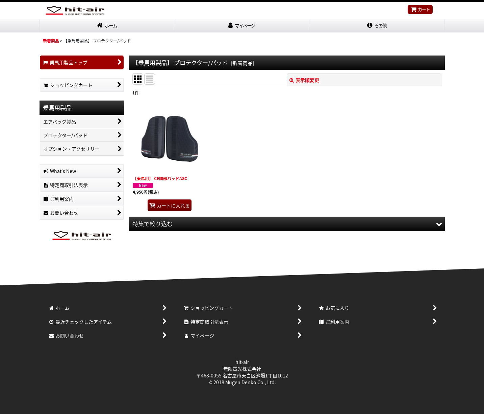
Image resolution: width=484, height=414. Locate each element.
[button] (376, 26)
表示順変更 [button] (304, 80)
